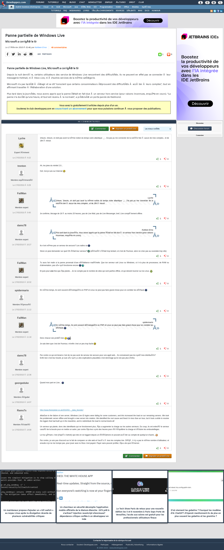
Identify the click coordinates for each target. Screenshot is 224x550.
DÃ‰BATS (131, 11)
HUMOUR (156, 11)
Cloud (45, 7)
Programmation (106, 7)
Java (76, 7)
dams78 (21, 231)
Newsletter (95, 2)
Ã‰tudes (121, 2)
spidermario (22, 296)
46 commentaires (59, 49)
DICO (147, 11)
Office (126, 7)
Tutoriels (53, 2)
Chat (82, 2)
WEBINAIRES (75, 11)
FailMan (21, 199)
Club (141, 2)
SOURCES (120, 11)
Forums (40, 2)
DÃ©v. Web (86, 7)
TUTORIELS (56, 11)
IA (52, 7)
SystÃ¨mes (146, 7)
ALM (58, 7)
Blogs (72, 2)
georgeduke (22, 389)
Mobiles (135, 7)
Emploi (109, 2)
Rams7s (21, 416)
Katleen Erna (40, 49)
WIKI (140, 11)
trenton (21, 171)
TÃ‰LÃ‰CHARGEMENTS (102, 11)
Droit (132, 2)
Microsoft (67, 7)
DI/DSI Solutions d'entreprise (28, 7)
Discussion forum (199, 128)
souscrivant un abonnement (71, 110)
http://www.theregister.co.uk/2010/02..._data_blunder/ (61, 416)
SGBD (118, 7)
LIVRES (86, 11)
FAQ (64, 2)
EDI (95, 7)
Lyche (21, 144)
